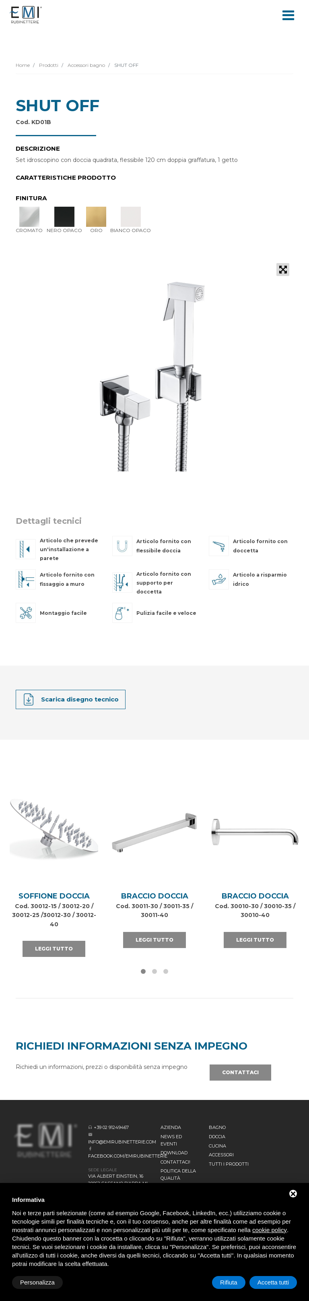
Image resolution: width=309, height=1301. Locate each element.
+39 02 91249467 (111, 1127)
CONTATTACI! (175, 1162)
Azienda (171, 1127)
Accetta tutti (273, 1282)
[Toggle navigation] (288, 14)
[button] (143, 971)
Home (23, 65)
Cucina (217, 1146)
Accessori (221, 1155)
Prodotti (48, 65)
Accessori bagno (85, 65)
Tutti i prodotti (229, 1164)
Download (174, 1153)
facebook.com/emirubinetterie (127, 1156)
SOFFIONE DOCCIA (54, 896)
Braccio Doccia (154, 896)
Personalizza (37, 1282)
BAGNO (217, 1127)
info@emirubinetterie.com (122, 1142)
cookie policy (269, 1229)
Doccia (217, 1136)
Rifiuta (228, 1282)
